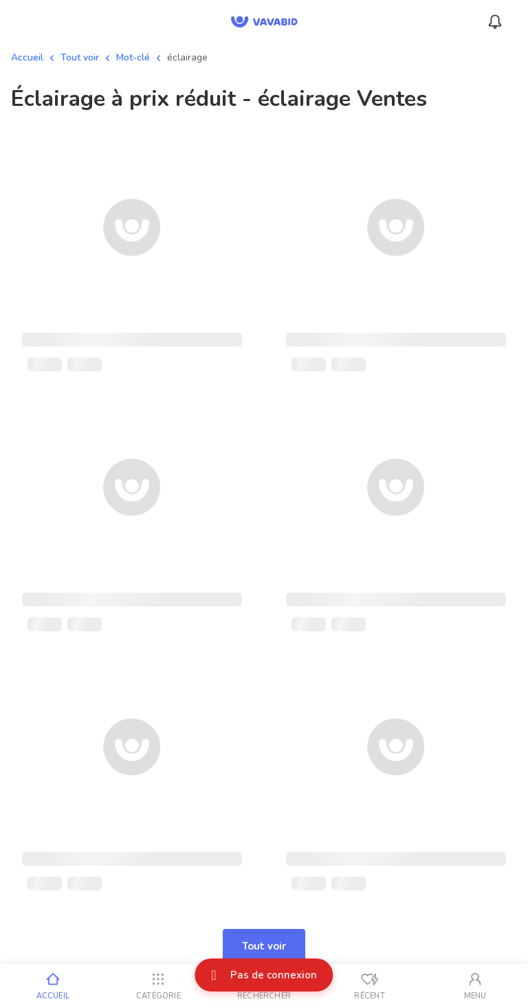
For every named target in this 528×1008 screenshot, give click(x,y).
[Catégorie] (159, 986)
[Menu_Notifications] (495, 22)
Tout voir (79, 57)
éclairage (187, 57)
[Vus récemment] (370, 986)
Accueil (27, 57)
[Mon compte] (475, 986)
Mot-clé (133, 57)
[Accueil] (53, 986)
